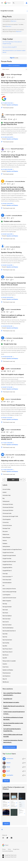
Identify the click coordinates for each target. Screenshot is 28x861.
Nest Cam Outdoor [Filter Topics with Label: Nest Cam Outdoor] (7, 624)
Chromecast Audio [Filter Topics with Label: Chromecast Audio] (7, 513)
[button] (6, 796)
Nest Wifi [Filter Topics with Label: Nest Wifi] (5, 658)
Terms (9, 849)
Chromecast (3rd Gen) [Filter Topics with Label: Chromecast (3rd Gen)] (8, 510)
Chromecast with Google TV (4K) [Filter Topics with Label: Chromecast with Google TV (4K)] (10, 516)
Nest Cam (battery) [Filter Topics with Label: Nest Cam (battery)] (7, 615)
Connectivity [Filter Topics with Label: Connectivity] (6, 522)
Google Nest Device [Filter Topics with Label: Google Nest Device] (7, 564)
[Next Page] (24, 479)
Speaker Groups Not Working (11, 252)
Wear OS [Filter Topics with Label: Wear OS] (5, 679)
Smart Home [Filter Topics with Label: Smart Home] (5, 667)
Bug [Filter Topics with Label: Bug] (3, 498)
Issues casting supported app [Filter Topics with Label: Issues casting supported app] (9, 591)
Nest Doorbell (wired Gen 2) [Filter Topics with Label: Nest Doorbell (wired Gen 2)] (9, 630)
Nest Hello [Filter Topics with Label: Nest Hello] (5, 633)
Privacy (4, 849)
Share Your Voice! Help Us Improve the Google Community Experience (13, 81)
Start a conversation (14, 65)
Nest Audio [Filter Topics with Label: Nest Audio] (5, 609)
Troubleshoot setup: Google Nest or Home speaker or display (13, 156)
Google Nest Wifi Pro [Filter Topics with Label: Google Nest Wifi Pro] (7, 567)
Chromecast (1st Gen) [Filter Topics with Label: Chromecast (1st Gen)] (8, 504)
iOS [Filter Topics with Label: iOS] (3, 585)
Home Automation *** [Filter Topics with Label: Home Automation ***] (8, 576)
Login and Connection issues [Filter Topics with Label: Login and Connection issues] (9, 597)
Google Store (16, 849)
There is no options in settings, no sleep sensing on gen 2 (13, 316)
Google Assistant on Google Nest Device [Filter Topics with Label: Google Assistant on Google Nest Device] (12, 549)
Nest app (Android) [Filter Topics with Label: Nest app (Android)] (7, 606)
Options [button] (27, 10)
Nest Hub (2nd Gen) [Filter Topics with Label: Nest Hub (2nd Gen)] (7, 639)
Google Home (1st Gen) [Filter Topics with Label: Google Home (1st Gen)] (8, 552)
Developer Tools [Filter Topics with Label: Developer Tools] (6, 528)
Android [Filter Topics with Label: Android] (4, 492)
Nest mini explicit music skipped (12, 374)
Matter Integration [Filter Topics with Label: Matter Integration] (7, 600)
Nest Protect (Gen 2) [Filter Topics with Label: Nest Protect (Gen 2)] (7, 652)
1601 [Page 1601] (21, 479)
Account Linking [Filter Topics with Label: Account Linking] (6, 489)
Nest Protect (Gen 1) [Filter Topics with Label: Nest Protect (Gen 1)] (7, 649)
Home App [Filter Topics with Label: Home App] (5, 573)
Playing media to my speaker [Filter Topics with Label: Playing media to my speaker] (9, 661)
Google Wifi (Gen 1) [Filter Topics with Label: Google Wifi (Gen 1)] (7, 570)
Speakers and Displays (12, 105)
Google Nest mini (7, 698)
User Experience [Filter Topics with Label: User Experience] (6, 676)
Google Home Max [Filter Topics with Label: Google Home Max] (7, 558)
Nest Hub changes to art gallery (11, 702)
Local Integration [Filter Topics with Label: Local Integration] (6, 594)
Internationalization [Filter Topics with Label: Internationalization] (7, 582)
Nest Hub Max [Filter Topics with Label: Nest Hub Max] (6, 642)
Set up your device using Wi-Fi (10, 47)
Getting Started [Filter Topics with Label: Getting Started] (6, 546)
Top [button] (2, 829)
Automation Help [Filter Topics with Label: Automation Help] (6, 495)
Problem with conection (12, 221)
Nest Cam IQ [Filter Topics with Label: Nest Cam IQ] (6, 621)
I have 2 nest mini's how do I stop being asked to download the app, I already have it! (13, 437)
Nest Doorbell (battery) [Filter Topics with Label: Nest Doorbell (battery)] (8, 627)
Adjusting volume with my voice (12, 461)
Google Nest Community (7, 3)
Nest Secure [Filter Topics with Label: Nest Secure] (5, 655)
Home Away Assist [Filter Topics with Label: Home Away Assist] (7, 579)
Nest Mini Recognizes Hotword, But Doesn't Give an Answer (13, 284)
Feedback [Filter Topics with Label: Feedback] (5, 543)
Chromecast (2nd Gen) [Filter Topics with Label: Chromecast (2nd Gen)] (8, 507)
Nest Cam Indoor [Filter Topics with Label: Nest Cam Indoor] (6, 618)
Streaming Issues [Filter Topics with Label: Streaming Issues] (7, 673)
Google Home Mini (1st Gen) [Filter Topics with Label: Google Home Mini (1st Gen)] (9, 561)
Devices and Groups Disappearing (13, 405)
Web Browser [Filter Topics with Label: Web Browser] (6, 682)
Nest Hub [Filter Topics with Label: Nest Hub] (5, 636)
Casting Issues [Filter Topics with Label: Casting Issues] (6, 501)
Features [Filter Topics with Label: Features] (5, 540)
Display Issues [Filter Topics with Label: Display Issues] (6, 534)
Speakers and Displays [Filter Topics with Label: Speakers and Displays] (8, 670)
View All (6, 823)
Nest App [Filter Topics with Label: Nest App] (5, 603)
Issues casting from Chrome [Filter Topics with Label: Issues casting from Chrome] (9, 588)
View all (6, 780)
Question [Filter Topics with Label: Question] (5, 664)
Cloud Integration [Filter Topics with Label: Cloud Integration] (7, 519)
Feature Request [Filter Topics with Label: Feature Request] (6, 537)
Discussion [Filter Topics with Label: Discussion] (5, 531)
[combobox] (18, 3)
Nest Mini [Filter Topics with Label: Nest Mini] (5, 646)
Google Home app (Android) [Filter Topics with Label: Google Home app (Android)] (9, 555)
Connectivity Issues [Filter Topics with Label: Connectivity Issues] (7, 525)
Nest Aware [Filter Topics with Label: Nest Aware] (5, 612)
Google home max (10, 344)
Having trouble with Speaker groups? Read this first (12, 123)
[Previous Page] (4, 479)
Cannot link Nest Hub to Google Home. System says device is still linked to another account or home (13, 189)
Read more (13, 21)
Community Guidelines (7, 851)
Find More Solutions (9, 747)
